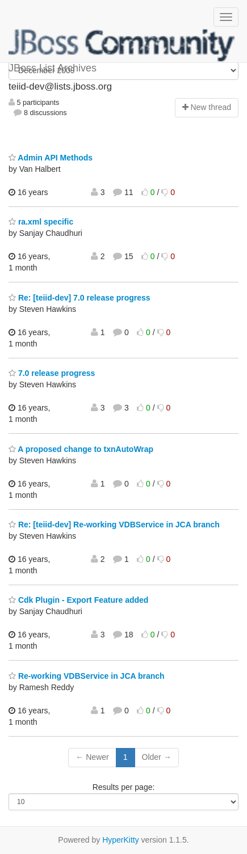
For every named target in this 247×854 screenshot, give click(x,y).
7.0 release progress (52, 373)
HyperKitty (120, 839)
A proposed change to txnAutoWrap (81, 449)
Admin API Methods (51, 157)
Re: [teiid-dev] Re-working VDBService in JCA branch (114, 524)
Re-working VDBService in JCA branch (87, 675)
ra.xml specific (41, 221)
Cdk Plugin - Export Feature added (78, 599)
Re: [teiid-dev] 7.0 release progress (79, 297)
